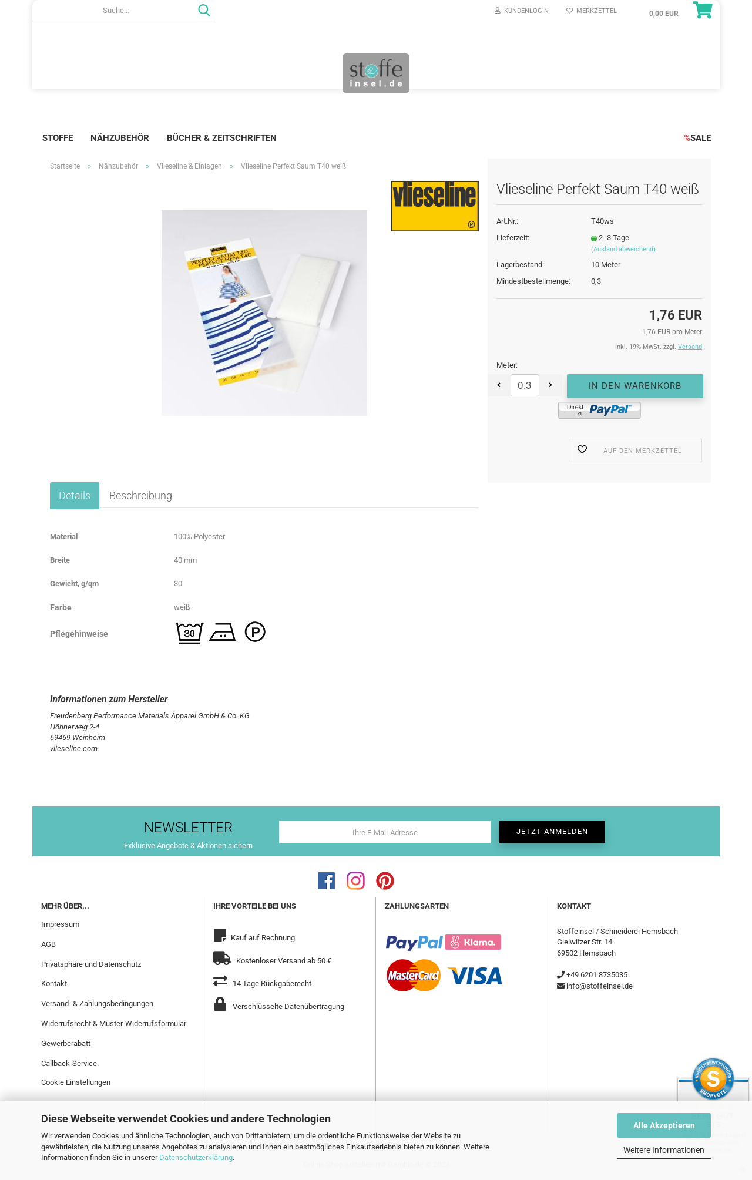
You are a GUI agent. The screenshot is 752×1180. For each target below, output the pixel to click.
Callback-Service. (70, 1063)
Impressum (60, 924)
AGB (48, 944)
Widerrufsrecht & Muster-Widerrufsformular (113, 1023)
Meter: (507, 365)
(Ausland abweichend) (623, 249)
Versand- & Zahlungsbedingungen (97, 1003)
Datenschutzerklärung (196, 1157)
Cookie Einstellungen (75, 1082)
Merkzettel (591, 11)
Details (74, 495)
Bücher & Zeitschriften (222, 138)
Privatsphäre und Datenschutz (91, 964)
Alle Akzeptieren (664, 1125)
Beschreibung (140, 495)
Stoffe (57, 138)
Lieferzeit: (512, 237)
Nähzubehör (119, 138)
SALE (697, 138)
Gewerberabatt (65, 1043)
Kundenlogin (522, 11)
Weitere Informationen (663, 1150)
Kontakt (54, 983)
